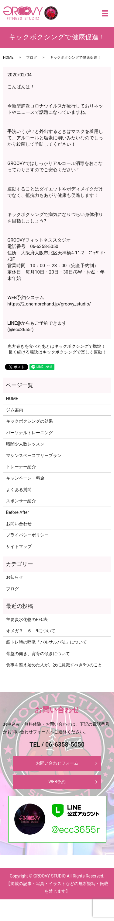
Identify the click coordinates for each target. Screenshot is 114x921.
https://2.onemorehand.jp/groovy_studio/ (49, 304)
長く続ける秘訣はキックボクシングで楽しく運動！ (57, 352)
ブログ (31, 57)
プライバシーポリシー (27, 534)
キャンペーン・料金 (25, 478)
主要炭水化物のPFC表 (27, 619)
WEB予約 (57, 781)
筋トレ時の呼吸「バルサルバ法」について (46, 642)
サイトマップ (19, 546)
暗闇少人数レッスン (25, 443)
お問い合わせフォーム (57, 763)
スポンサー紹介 (21, 500)
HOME (8, 57)
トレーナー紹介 (21, 466)
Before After (17, 512)
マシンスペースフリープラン (33, 455)
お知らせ (14, 577)
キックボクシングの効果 (29, 421)
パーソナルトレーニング (29, 432)
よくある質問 (19, 489)
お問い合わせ (19, 523)
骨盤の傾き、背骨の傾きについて (38, 653)
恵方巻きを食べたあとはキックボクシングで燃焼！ (56, 346)
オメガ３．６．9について (30, 630)
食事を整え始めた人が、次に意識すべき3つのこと (54, 664)
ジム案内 (14, 409)
